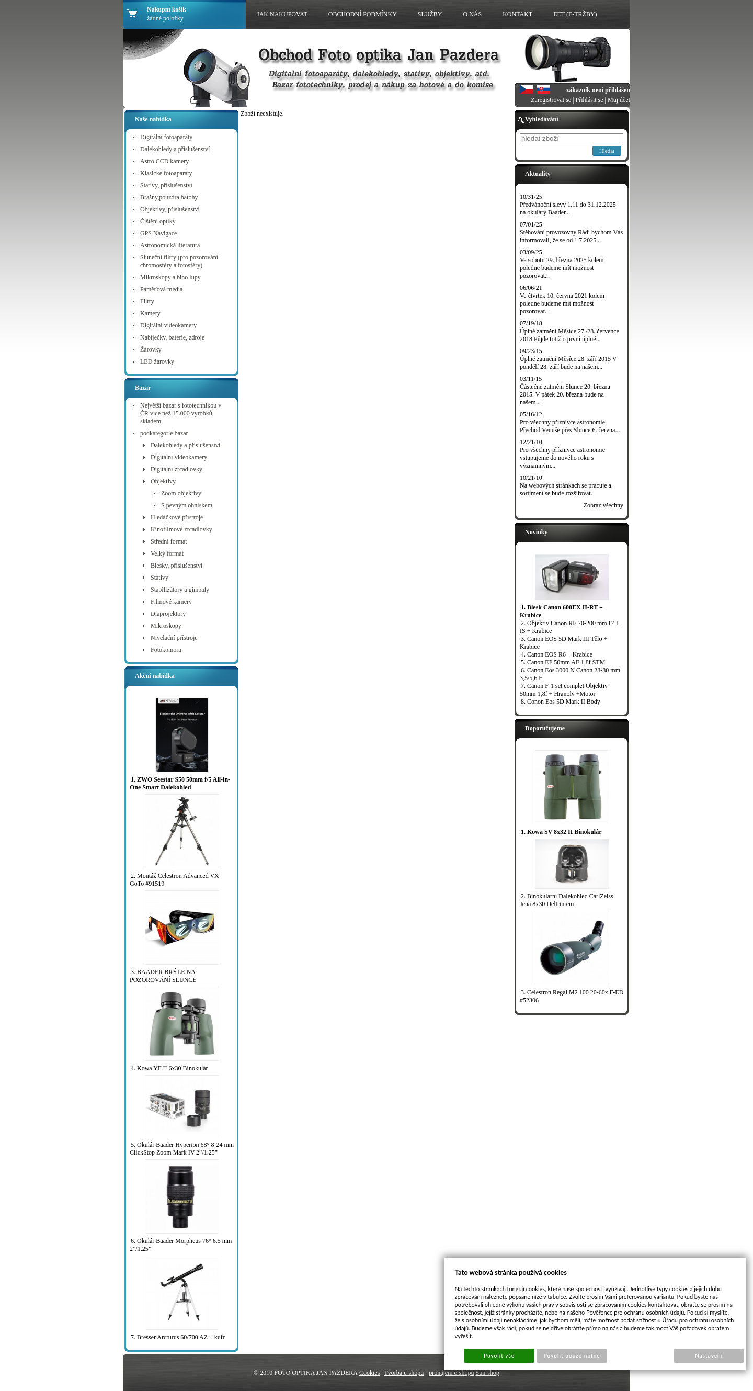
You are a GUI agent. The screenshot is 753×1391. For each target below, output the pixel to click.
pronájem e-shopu (451, 1372)
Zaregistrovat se (551, 100)
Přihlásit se (589, 100)
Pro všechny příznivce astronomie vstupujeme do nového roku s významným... (562, 457)
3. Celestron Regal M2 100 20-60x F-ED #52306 (571, 996)
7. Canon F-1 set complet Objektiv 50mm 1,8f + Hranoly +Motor (564, 689)
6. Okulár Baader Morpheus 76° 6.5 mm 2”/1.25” (181, 1244)
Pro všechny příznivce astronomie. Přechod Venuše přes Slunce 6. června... (570, 426)
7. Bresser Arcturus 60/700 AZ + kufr (178, 1337)
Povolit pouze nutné (572, 1355)
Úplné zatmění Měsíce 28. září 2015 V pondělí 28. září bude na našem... (568, 362)
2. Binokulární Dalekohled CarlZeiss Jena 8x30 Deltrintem (566, 900)
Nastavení (709, 1355)
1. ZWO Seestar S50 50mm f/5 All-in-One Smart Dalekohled (180, 783)
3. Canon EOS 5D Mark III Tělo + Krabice (563, 642)
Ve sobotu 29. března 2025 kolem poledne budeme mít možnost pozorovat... (562, 267)
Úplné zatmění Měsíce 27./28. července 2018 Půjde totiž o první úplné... (569, 335)
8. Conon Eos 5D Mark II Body (560, 701)
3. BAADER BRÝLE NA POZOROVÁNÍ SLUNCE (163, 975)
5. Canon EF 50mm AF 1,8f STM (563, 662)
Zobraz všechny (603, 505)
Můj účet (619, 100)
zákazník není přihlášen (598, 90)
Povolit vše (499, 1355)
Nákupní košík (166, 9)
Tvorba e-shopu (404, 1372)
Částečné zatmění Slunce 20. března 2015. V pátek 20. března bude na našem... (565, 394)
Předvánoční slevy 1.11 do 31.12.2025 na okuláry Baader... (568, 208)
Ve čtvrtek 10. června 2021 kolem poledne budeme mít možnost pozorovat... (562, 303)
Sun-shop (487, 1372)
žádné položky (165, 18)
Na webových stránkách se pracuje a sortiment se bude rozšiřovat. (565, 489)
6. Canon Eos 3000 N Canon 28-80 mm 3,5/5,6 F (570, 674)
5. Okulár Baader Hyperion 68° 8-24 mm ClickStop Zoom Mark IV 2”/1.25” (182, 1148)
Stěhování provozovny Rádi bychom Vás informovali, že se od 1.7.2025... (571, 236)
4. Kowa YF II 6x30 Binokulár (169, 1068)
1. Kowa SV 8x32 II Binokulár (561, 831)
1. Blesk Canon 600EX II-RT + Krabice (561, 611)
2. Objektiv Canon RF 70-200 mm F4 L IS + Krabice (570, 627)
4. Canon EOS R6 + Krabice (556, 654)
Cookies (369, 1372)
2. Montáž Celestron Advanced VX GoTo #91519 (174, 879)
